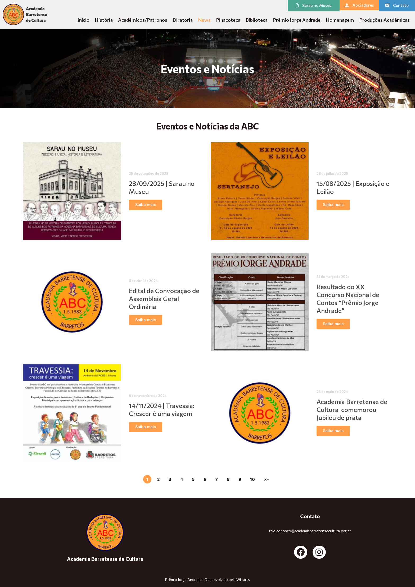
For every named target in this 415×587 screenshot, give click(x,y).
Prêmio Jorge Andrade (297, 20)
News (204, 20)
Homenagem (340, 20)
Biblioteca (257, 20)
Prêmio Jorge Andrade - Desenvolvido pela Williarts (207, 579)
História (104, 20)
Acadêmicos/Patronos (142, 20)
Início (83, 20)
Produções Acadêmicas (384, 20)
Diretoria (183, 20)
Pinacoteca (228, 20)
